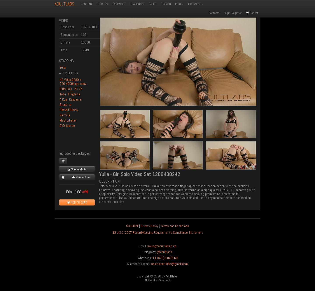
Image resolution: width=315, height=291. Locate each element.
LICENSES (195, 4)
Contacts (213, 13)
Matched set (81, 177)
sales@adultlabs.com (161, 246)
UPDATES (102, 4)
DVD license (67, 125)
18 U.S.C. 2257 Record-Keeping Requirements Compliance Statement (157, 232)
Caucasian (75, 99)
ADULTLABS (64, 4)
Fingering (74, 94)
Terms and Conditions (175, 226)
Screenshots (77, 169)
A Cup (63, 99)
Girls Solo (66, 89)
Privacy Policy (149, 226)
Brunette (65, 104)
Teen (63, 94)
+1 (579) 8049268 (165, 258)
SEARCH (166, 4)
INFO (179, 4)
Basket (252, 13)
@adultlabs (164, 252)
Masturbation (68, 120)
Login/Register (233, 13)
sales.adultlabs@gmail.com (169, 263)
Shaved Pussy (69, 110)
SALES (152, 4)
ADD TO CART (77, 202)
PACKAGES (118, 4)
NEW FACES (137, 4)
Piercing (65, 115)
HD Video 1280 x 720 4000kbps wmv (73, 81)
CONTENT (86, 4)
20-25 (78, 89)
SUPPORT (132, 226)
